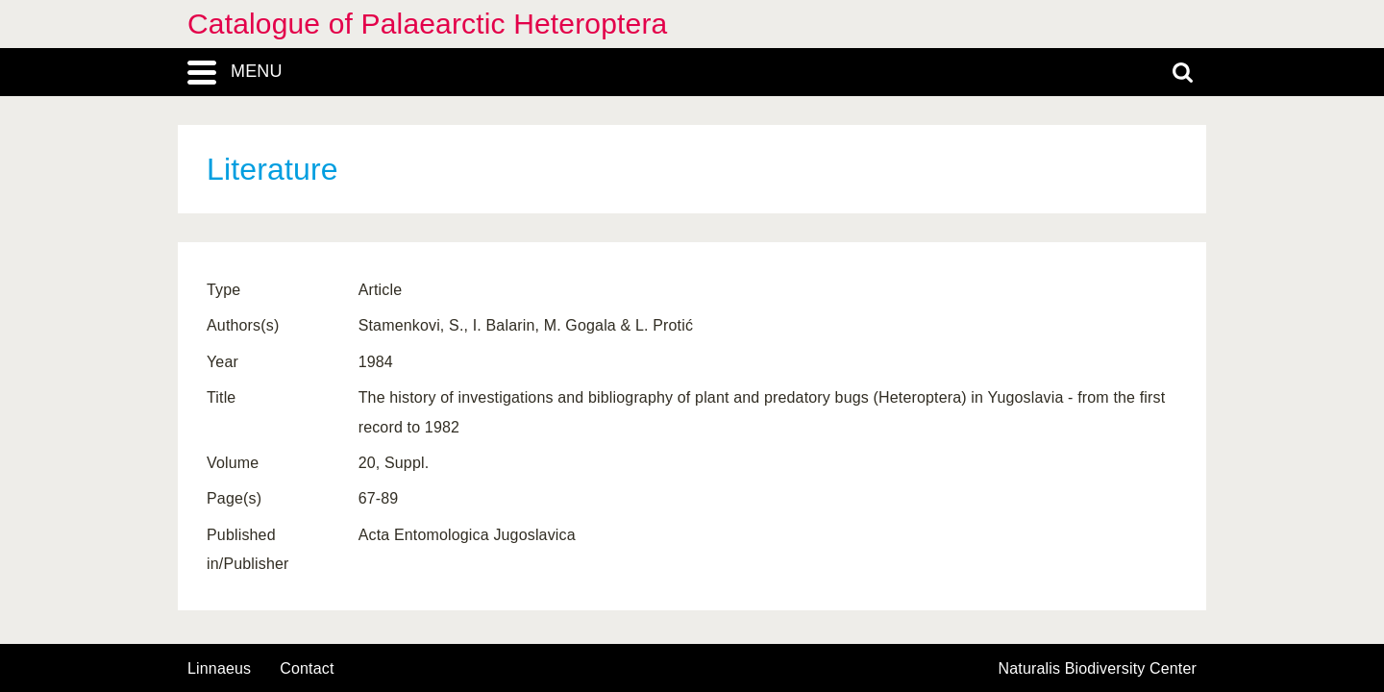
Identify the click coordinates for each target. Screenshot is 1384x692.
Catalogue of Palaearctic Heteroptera (427, 23)
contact (307, 668)
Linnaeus (219, 669)
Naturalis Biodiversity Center (1098, 669)
